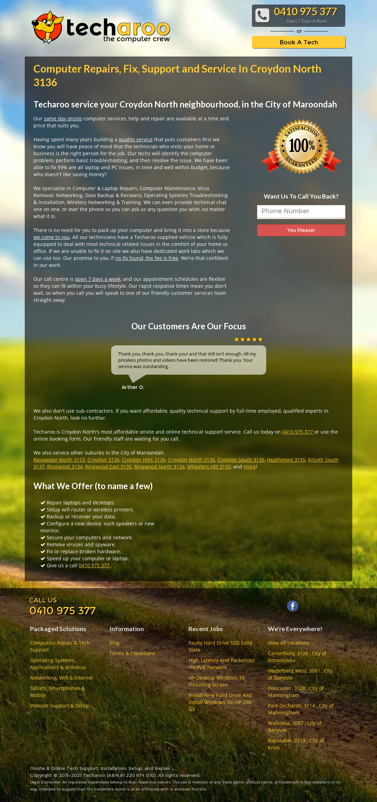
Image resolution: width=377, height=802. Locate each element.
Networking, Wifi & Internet (61, 677)
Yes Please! (301, 230)
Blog (114, 642)
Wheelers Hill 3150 (209, 466)
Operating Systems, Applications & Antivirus (58, 663)
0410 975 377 (298, 431)
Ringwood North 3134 (159, 466)
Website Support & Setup (59, 705)
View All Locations (288, 642)
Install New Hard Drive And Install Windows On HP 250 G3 (220, 702)
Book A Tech (298, 42)
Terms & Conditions (132, 653)
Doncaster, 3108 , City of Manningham (296, 691)
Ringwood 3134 (65, 466)
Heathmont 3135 (286, 459)
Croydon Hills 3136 (144, 459)
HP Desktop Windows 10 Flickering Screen (216, 681)
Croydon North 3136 (191, 459)
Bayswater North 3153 (59, 459)
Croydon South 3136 (240, 459)
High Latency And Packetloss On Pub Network (221, 663)
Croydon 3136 (103, 459)
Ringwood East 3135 (108, 466)
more (250, 466)
